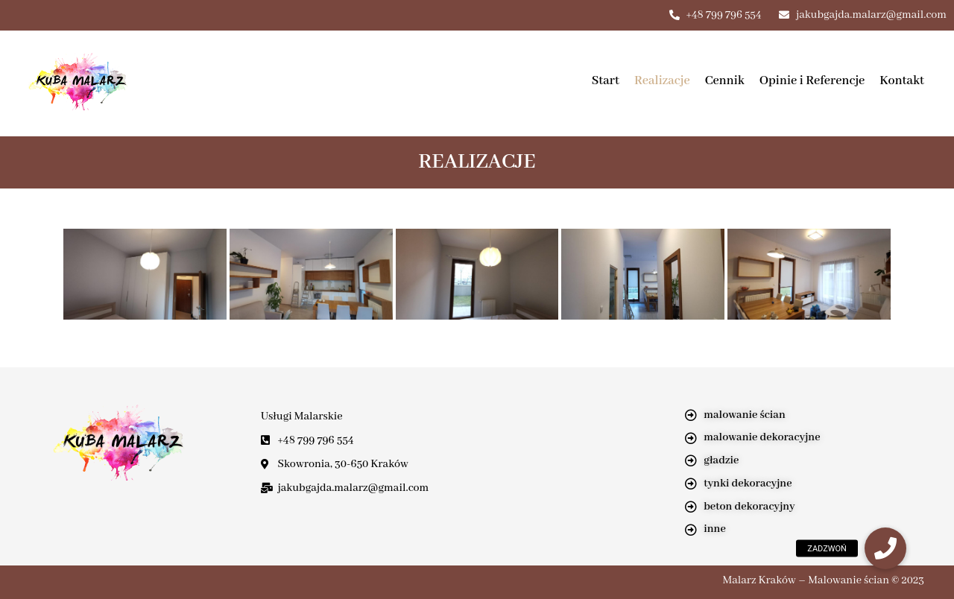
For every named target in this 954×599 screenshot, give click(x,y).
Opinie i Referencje (812, 81)
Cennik (725, 81)
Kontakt (901, 81)
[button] (885, 548)
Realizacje (662, 81)
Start (605, 81)
